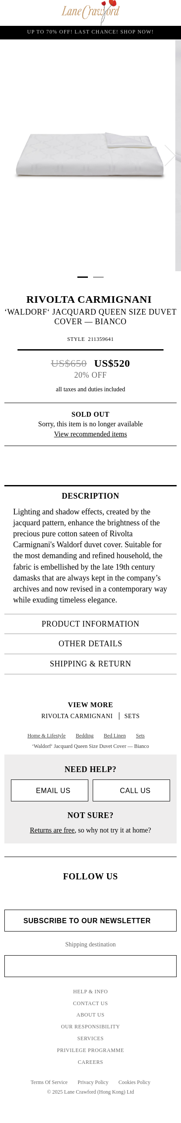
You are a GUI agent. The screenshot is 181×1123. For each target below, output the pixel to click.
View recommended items (90, 434)
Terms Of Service (49, 1082)
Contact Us (90, 1003)
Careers (90, 1062)
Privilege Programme (90, 1050)
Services (90, 1038)
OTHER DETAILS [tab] (115, 643)
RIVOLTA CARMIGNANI (90, 299)
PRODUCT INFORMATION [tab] (106, 624)
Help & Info (90, 991)
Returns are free (52, 830)
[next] (170, 156)
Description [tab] (116, 496)
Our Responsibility (90, 1027)
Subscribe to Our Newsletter (90, 921)
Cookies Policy (134, 1082)
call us (131, 790)
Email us (49, 791)
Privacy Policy (93, 1082)
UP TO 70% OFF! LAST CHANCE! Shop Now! (90, 32)
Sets (131, 716)
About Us (90, 1015)
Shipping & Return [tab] (110, 663)
